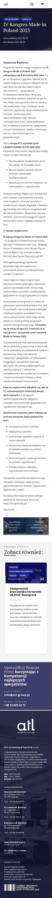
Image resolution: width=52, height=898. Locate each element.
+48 (16, 801)
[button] (44, 4)
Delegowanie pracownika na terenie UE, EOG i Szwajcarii (25, 592)
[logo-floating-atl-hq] (6, 4)
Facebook (8, 853)
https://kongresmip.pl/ (15, 503)
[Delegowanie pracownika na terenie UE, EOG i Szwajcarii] (26, 564)
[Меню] (31, 4)
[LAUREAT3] (21, 887)
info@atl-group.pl (12, 844)
